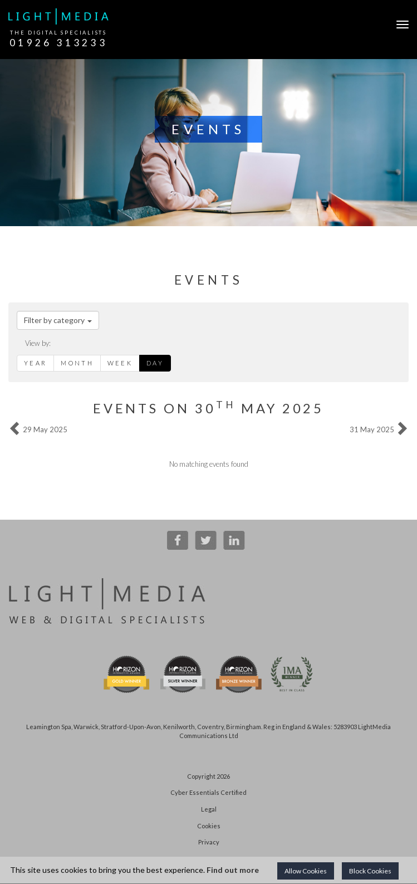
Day (155, 363)
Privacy (208, 842)
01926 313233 (58, 42)
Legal (209, 809)
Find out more (233, 870)
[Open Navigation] (400, 24)
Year (35, 363)
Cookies (208, 825)
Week (120, 363)
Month (77, 363)
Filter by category (58, 320)
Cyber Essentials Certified (208, 792)
